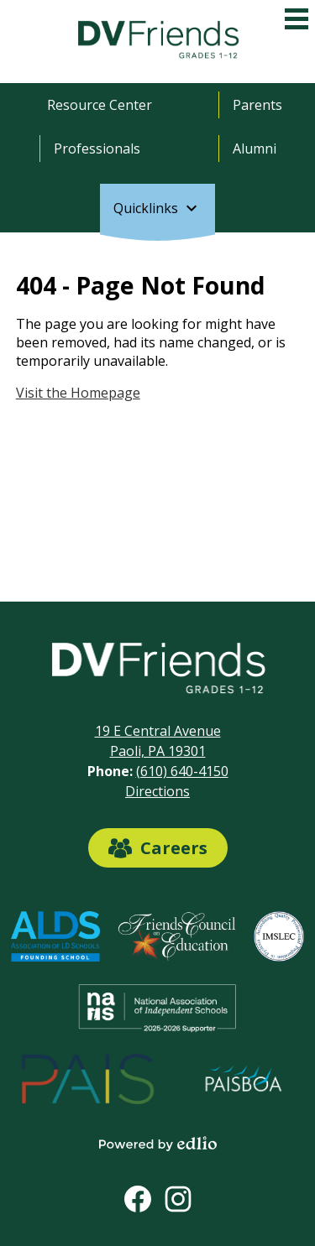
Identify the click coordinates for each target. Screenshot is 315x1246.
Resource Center (99, 105)
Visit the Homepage (78, 392)
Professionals (97, 148)
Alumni (254, 148)
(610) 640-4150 (182, 771)
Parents (257, 105)
